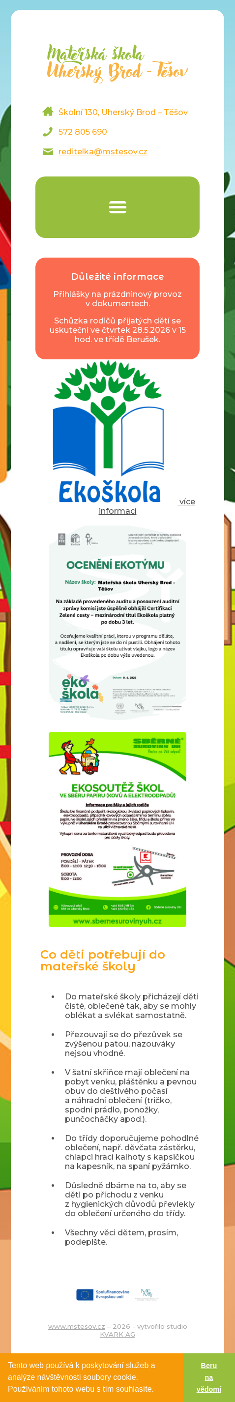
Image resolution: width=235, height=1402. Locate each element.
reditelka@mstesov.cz (103, 151)
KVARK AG (117, 1334)
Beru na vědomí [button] (209, 1377)
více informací (117, 506)
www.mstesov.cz (76, 1326)
